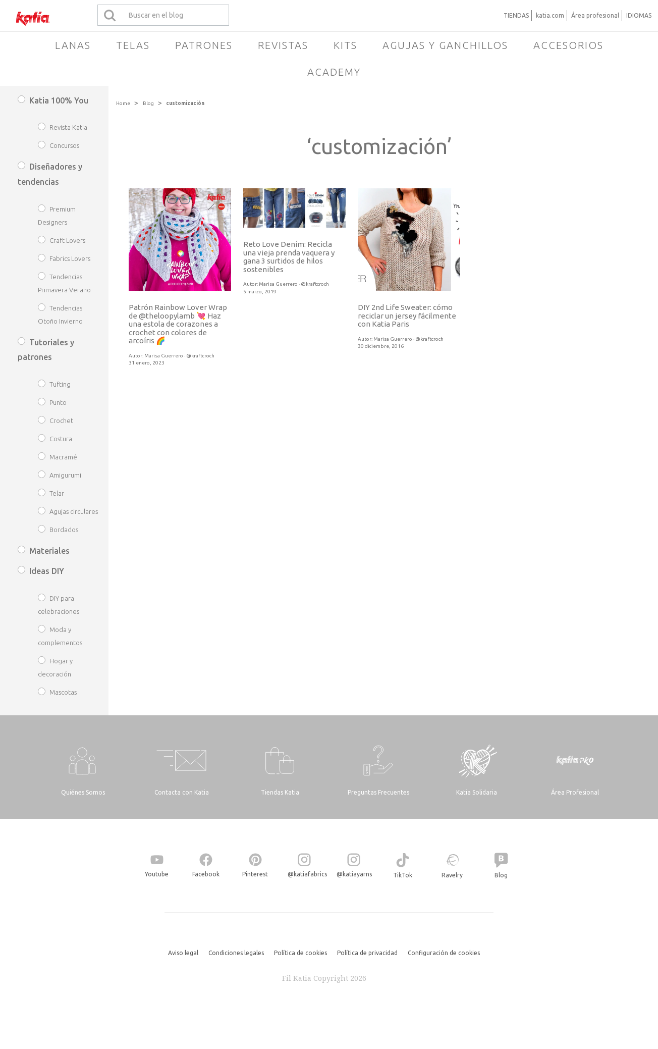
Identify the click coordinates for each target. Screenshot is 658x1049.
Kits (345, 45)
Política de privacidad (367, 953)
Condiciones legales (236, 953)
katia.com (550, 15)
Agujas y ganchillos (445, 45)
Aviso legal (183, 953)
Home (123, 103)
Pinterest (255, 874)
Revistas (283, 45)
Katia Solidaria (476, 792)
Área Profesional (575, 792)
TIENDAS (516, 15)
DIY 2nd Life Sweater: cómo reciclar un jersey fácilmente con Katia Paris (407, 315)
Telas (133, 45)
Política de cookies (300, 953)
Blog (148, 103)
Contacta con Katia (181, 792)
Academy (334, 72)
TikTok (402, 875)
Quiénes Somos (83, 792)
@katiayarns (354, 874)
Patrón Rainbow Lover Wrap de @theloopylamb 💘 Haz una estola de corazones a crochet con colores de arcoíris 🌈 (178, 324)
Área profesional (595, 15)
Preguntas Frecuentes (378, 792)
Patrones (204, 45)
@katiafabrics (307, 874)
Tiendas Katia (280, 792)
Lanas (73, 45)
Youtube (157, 874)
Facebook (206, 874)
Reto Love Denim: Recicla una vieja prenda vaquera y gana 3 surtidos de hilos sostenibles (289, 257)
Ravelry (452, 875)
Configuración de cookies (444, 953)
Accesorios (568, 45)
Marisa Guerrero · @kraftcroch (179, 355)
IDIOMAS (638, 15)
